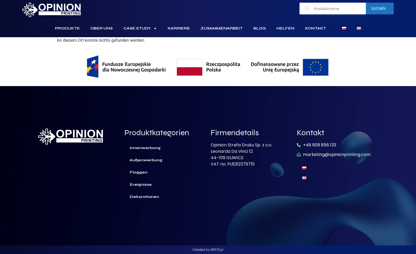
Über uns (101, 28)
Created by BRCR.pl (208, 249)
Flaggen (139, 172)
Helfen (285, 28)
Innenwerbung (145, 148)
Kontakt (315, 28)
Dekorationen (144, 196)
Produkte (67, 28)
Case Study (140, 28)
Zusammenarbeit (222, 28)
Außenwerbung (146, 160)
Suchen (378, 8)
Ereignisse (141, 184)
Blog (259, 28)
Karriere (179, 28)
